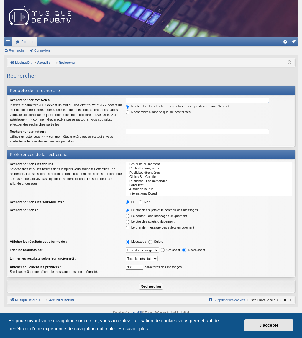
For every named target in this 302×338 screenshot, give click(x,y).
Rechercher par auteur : (28, 131)
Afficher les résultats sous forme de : (38, 241)
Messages (136, 241)
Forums (105, 42)
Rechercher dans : (24, 210)
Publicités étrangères (209, 173)
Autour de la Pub (209, 189)
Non (144, 202)
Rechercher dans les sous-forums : (37, 202)
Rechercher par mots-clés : (31, 100)
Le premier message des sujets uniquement (160, 227)
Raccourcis (9, 43)
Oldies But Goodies (209, 177)
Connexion (42, 50)
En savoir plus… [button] (135, 328)
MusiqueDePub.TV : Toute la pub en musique (51, 42)
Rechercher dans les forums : (32, 164)
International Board (209, 194)
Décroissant (193, 250)
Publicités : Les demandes (209, 181)
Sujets (155, 241)
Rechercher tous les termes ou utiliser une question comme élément (177, 106)
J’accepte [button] (269, 325)
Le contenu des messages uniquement (156, 216)
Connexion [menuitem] (295, 43)
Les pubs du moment (209, 164)
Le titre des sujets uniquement (150, 221)
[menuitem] (285, 41)
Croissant (170, 250)
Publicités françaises (209, 168)
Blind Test (209, 185)
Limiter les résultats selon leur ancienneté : (43, 258)
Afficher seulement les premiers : (35, 267)
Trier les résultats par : (27, 250)
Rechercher (17, 50)
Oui (131, 202)
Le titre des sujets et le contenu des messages (162, 210)
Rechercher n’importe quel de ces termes (158, 112)
